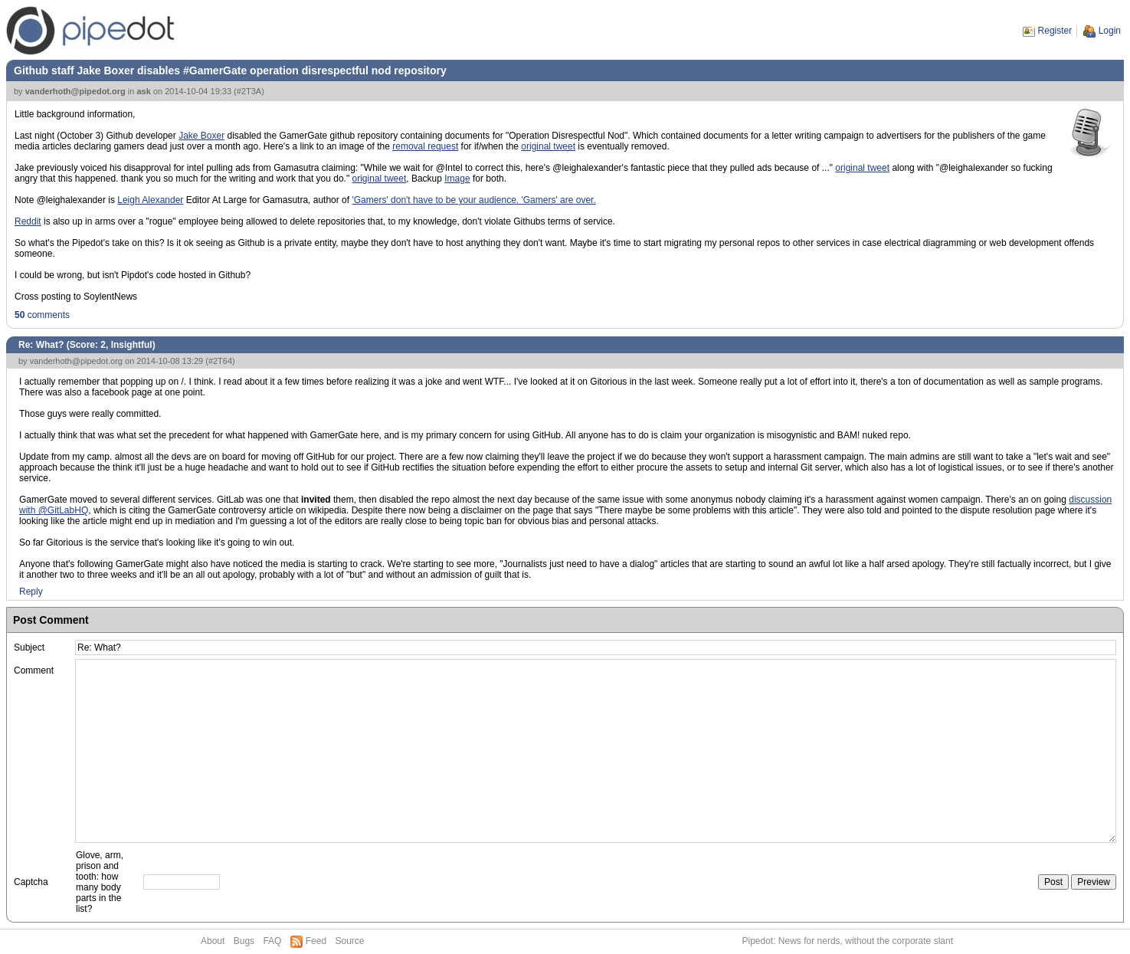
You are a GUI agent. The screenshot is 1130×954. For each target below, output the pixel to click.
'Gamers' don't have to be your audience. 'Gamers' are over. (473, 200)
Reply (31, 591)
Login (1110, 30)
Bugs (244, 941)
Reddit (28, 221)
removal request (425, 146)
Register (1055, 30)
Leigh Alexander (150, 200)
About (212, 941)
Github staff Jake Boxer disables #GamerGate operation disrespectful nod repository (230, 70)
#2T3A (249, 91)
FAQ (272, 941)
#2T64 (220, 361)
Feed (316, 941)
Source (349, 941)
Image (457, 178)
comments (42, 315)
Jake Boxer (201, 135)
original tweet (548, 146)
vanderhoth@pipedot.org (75, 91)
